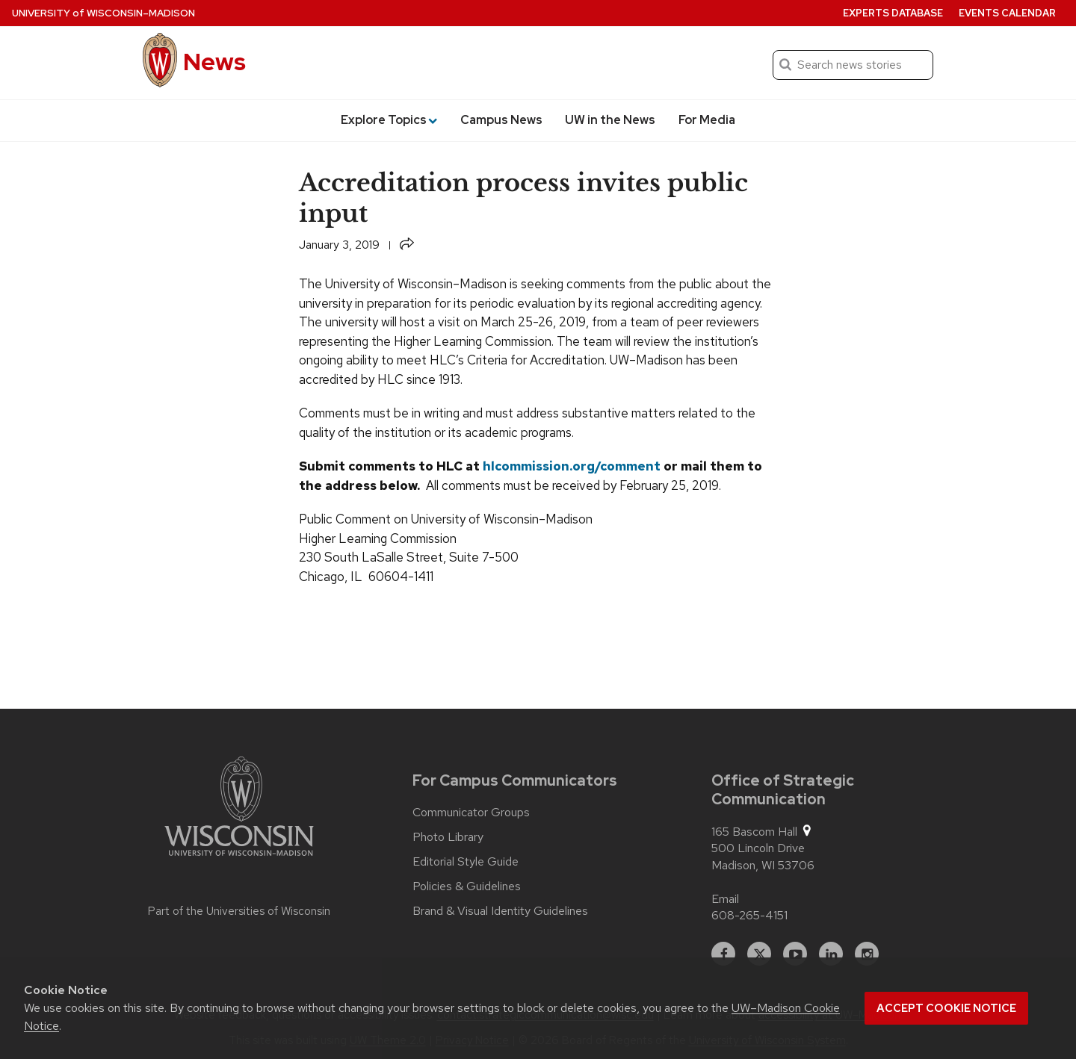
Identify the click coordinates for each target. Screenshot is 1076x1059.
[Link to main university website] (239, 809)
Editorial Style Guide (465, 861)
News (214, 62)
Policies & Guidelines (466, 886)
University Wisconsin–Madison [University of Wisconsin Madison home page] (103, 13)
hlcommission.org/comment (572, 466)
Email (725, 899)
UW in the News (610, 120)
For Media (706, 120)
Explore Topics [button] (389, 120)
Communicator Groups (471, 812)
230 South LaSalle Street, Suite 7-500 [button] (409, 557)
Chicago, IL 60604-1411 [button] (366, 576)
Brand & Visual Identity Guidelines (500, 911)
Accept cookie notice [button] (946, 1008)
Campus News (501, 120)
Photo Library (447, 837)
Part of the (239, 911)
